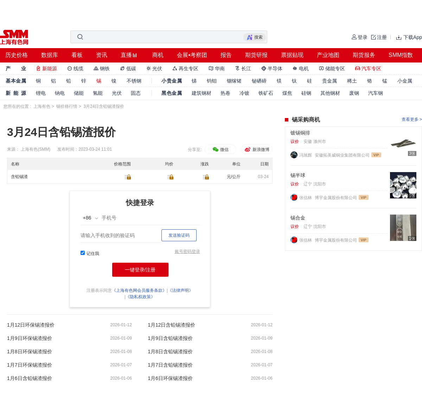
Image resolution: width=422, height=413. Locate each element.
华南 (217, 68)
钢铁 (102, 68)
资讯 (101, 55)
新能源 (46, 68)
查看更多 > (412, 119)
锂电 (41, 93)
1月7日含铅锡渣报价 (170, 365)
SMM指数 (401, 55)
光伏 (154, 68)
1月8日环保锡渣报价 (29, 351)
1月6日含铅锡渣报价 (29, 378)
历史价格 (16, 55)
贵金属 (329, 81)
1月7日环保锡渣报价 (29, 365)
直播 (126, 55)
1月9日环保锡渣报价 (29, 338)
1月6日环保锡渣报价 (170, 378)
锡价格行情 (66, 106)
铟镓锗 (234, 81)
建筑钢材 (201, 93)
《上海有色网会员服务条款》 (139, 290)
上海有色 (41, 106)
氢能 (98, 93)
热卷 (225, 93)
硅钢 (306, 93)
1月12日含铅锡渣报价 (171, 325)
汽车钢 (375, 93)
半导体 (271, 68)
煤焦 (287, 93)
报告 (226, 55)
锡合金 (297, 218)
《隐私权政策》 (140, 296)
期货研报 (256, 55)
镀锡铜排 (300, 133)
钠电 (60, 93)
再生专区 (185, 68)
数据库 (49, 55)
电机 (301, 68)
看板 (77, 55)
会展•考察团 (192, 55)
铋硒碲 (259, 81)
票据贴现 (292, 55)
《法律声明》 (180, 290)
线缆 (75, 68)
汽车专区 (368, 68)
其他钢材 (330, 93)
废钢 (354, 93)
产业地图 (328, 55)
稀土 (352, 81)
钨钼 (212, 81)
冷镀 (244, 93)
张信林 (306, 197)
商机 (158, 55)
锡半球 (297, 175)
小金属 (404, 81)
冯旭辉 (306, 155)
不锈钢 (134, 81)
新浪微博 (256, 149)
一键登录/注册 (140, 270)
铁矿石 (265, 93)
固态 (136, 93)
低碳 (128, 68)
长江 (243, 68)
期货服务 (364, 55)
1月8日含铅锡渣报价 (170, 351)
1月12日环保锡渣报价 (31, 325)
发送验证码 (179, 235)
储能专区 (332, 68)
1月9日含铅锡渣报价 (170, 338)
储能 (79, 93)
